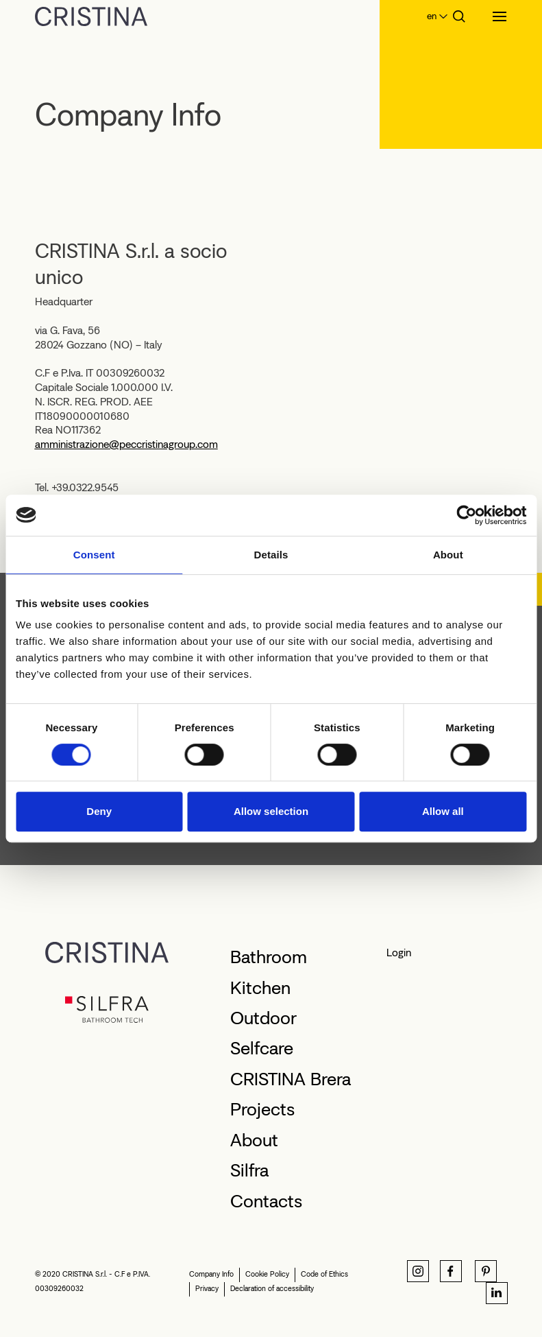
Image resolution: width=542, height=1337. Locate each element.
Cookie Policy (267, 1274)
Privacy (207, 1288)
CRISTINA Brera (290, 1079)
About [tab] (448, 554)
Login (398, 952)
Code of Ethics (324, 1274)
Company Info (211, 1274)
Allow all (443, 811)
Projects (262, 1109)
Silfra (249, 1170)
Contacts (266, 1201)
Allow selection (271, 811)
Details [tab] (271, 554)
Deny (99, 811)
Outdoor (263, 1018)
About (254, 1140)
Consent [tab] (94, 554)
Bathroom (268, 957)
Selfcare (261, 1048)
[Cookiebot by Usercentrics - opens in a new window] (466, 515)
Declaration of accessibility (272, 1288)
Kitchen (260, 988)
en (431, 16)
